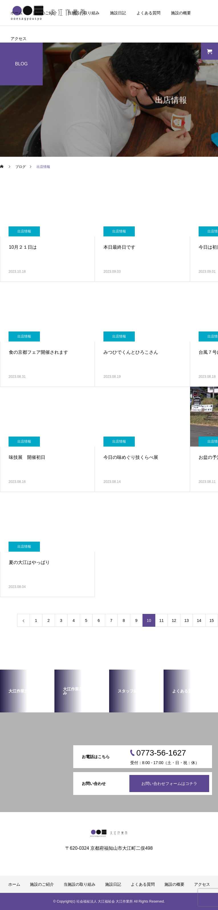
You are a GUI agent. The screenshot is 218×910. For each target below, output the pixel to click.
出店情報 (24, 231)
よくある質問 (148, 13)
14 (199, 620)
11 (161, 620)
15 (211, 620)
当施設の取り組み (83, 13)
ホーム (17, 13)
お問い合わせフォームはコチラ (169, 783)
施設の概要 (181, 13)
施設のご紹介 (45, 13)
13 (186, 620)
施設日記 (118, 13)
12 (174, 620)
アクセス (19, 38)
